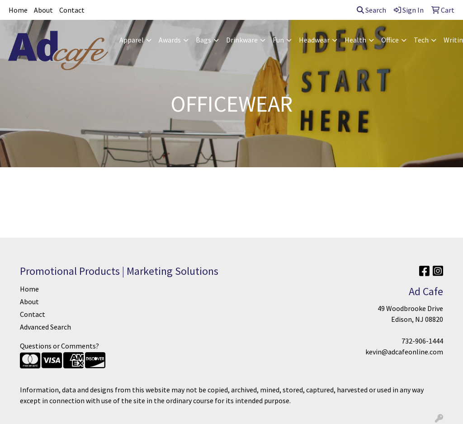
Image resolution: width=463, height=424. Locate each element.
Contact (72, 9)
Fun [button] (278, 39)
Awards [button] (170, 39)
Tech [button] (421, 39)
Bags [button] (203, 39)
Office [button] (390, 39)
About (43, 9)
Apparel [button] (131, 39)
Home (18, 9)
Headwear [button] (314, 39)
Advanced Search (45, 326)
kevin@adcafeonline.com (404, 351)
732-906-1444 (422, 340)
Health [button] (355, 39)
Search (371, 9)
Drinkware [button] (242, 39)
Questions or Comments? (59, 345)
